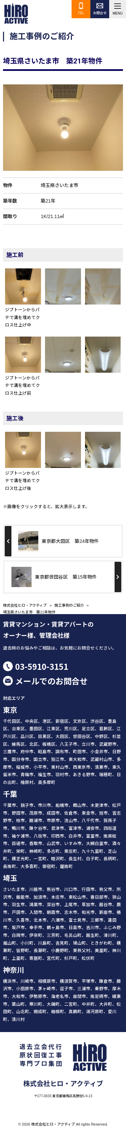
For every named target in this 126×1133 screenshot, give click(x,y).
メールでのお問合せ (51, 681)
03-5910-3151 (41, 666)
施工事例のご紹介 (69, 605)
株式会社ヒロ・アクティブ (25, 605)
